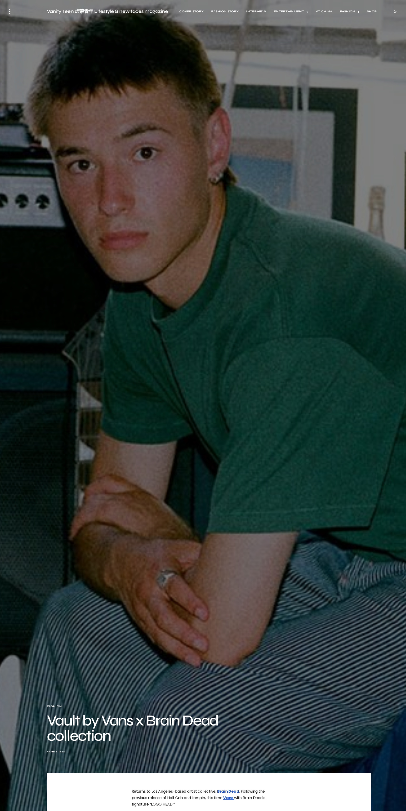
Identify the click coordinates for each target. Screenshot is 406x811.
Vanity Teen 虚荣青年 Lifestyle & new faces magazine (107, 11)
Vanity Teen (56, 751)
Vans (228, 798)
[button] (10, 11)
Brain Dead (228, 791)
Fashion (54, 706)
